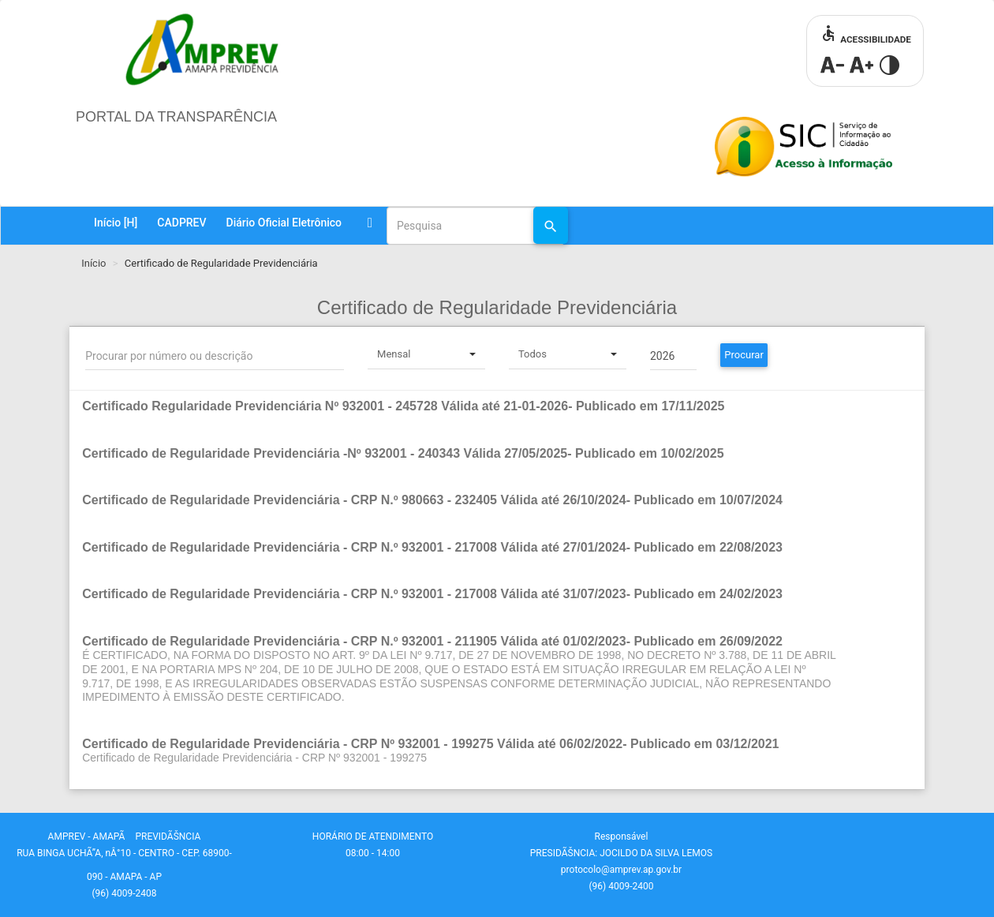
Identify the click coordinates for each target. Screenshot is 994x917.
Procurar (744, 355)
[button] (460, 406)
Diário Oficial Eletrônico (284, 222)
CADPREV (181, 222)
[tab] (497, 414)
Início (115, 222)
